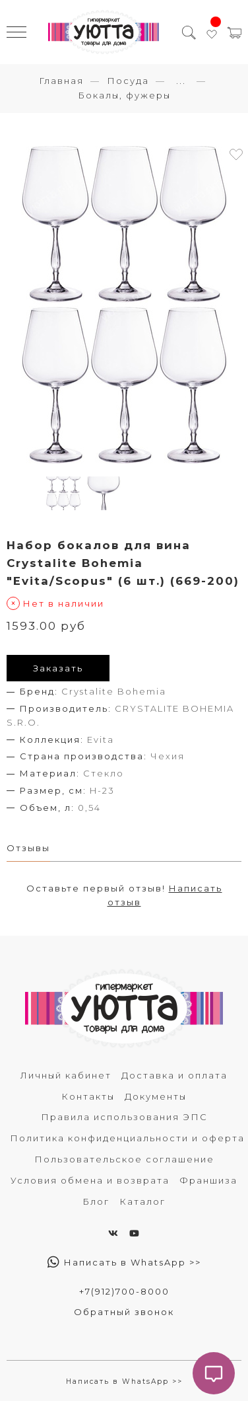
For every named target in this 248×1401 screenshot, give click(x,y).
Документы (156, 1096)
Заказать (58, 668)
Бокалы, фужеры (124, 95)
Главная (61, 80)
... (181, 81)
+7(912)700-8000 (124, 1291)
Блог (95, 1201)
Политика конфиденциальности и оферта (127, 1138)
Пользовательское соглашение (124, 1159)
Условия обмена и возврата (90, 1180)
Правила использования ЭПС (124, 1117)
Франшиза (208, 1180)
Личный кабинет (65, 1075)
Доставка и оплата (174, 1075)
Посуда (128, 80)
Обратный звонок (124, 1311)
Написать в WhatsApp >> (124, 1262)
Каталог (142, 1201)
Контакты (88, 1096)
